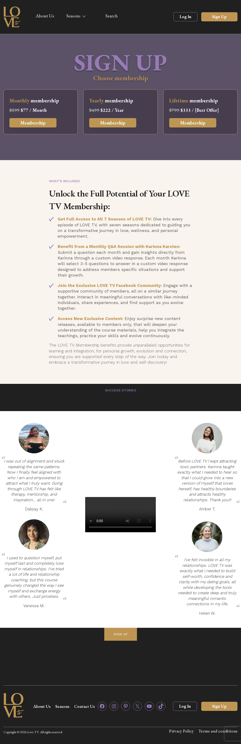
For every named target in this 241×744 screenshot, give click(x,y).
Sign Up (219, 16)
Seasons (73, 16)
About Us (45, 16)
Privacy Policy (181, 731)
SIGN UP (121, 634)
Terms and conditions (217, 731)
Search (111, 16)
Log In (185, 16)
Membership (33, 123)
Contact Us (84, 706)
